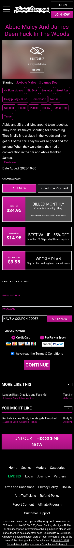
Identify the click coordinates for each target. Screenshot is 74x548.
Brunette (47, 90)
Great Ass (62, 90)
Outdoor (9, 107)
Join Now (62, 14)
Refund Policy (49, 496)
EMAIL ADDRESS (11, 295)
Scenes (26, 468)
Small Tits (60, 107)
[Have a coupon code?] (24, 318)
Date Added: (11, 168)
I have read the (38, 353)
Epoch (38, 532)
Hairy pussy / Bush (15, 99)
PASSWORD (8, 309)
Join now (43, 476)
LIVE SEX (14, 476)
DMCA (66, 487)
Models (41, 468)
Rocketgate (49, 532)
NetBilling (64, 532)
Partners (60, 476)
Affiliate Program (50, 504)
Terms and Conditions (18, 487)
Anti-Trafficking (25, 496)
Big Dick (32, 90)
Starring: (8, 82)
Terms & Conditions (49, 353)
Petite (22, 107)
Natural (54, 99)
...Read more (9, 162)
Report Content (23, 504)
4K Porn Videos (13, 90)
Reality (46, 107)
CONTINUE (37, 365)
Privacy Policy (48, 487)
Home (13, 468)
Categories (57, 468)
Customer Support (37, 513)
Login (62, 5)
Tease (7, 116)
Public (34, 107)
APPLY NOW (59, 318)
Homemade (39, 99)
